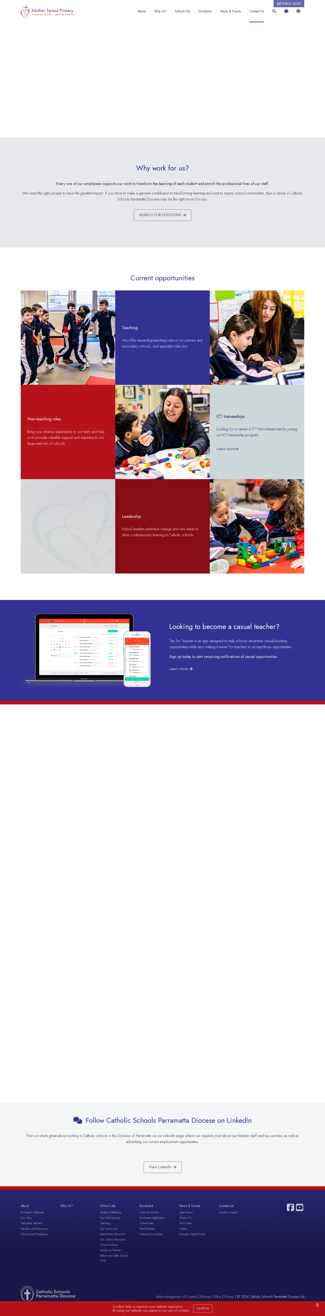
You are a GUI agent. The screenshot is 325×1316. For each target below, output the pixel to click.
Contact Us (256, 11)
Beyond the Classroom (113, 1242)
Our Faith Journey (110, 1226)
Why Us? (160, 11)
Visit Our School (149, 1221)
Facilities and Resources (34, 1237)
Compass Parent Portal (192, 1242)
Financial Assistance (151, 1242)
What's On (185, 1226)
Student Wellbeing (110, 1221)
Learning (105, 1232)
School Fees (147, 1232)
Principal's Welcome (32, 1221)
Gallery (183, 1237)
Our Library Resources (113, 1248)
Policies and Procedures (34, 1242)
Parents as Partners (111, 1259)
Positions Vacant (228, 1221)
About (142, 11)
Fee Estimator (147, 1237)
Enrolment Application (152, 1226)
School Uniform (109, 1253)
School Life (182, 11)
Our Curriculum (109, 1237)
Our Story (26, 1226)
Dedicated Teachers (31, 1232)
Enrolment (205, 11)
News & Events (230, 11)
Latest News (186, 1221)
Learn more (178, 671)
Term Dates (185, 1232)
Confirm (203, 1308)
